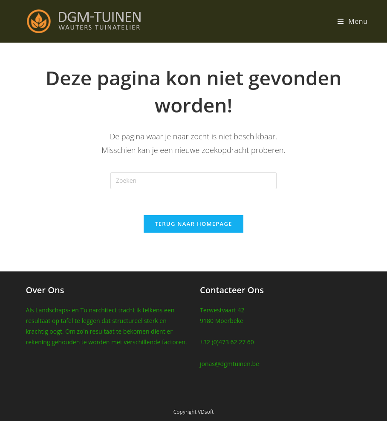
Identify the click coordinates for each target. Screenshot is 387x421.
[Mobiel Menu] (353, 21)
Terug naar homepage (193, 224)
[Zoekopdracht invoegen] (193, 180)
